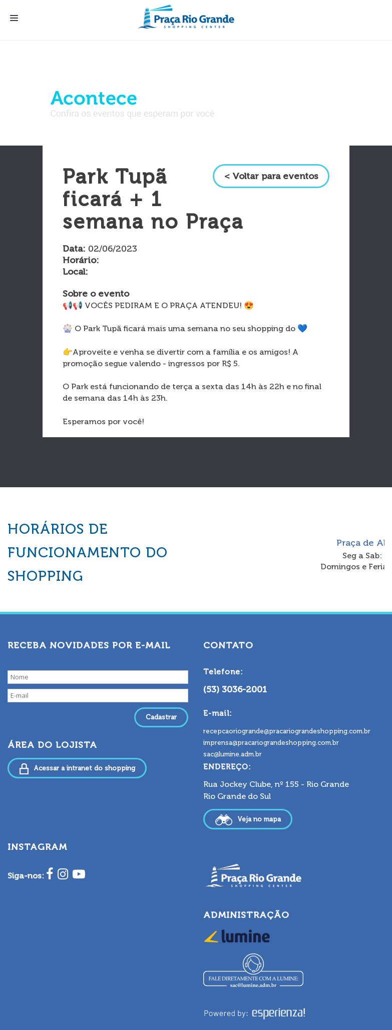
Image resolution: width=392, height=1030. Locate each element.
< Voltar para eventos (271, 176)
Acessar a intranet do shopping (77, 769)
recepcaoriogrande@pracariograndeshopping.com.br (286, 731)
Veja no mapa (248, 820)
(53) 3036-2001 (235, 689)
